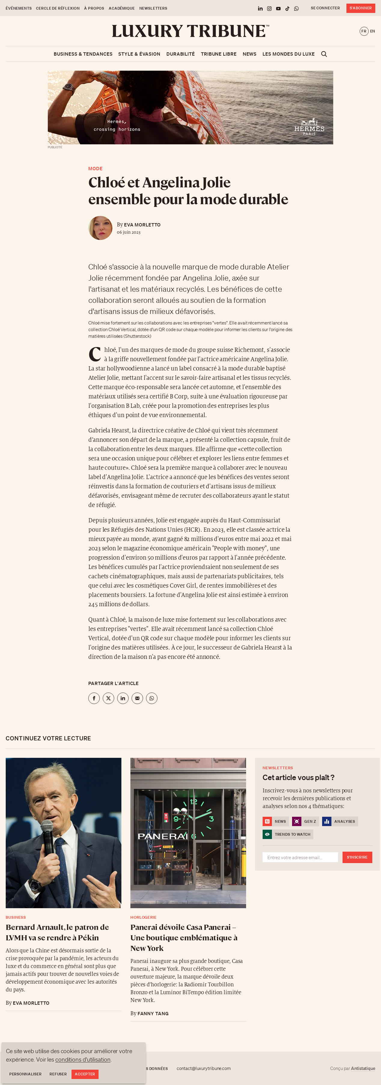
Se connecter (325, 8)
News (250, 54)
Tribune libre (219, 54)
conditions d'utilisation (83, 1059)
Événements (19, 8)
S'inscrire (357, 857)
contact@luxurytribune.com (204, 1068)
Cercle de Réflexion (58, 8)
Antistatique (363, 1068)
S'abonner (361, 8)
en (372, 31)
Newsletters (153, 8)
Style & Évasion (139, 54)
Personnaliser (25, 1074)
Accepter (85, 1074)
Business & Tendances (83, 54)
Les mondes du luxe (289, 54)
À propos (94, 8)
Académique (122, 8)
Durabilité (180, 54)
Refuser (58, 1074)
